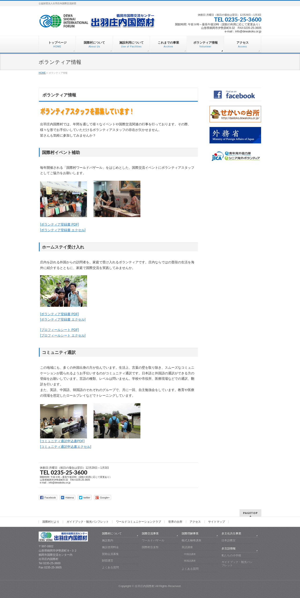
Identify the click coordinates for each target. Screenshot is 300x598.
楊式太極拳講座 (191, 540)
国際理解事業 (190, 533)
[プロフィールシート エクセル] (63, 335)
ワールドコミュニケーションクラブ (138, 521)
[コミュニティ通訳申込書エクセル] (65, 446)
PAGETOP (250, 512)
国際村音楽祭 (150, 547)
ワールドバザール (153, 540)
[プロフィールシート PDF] (59, 330)
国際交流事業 (150, 533)
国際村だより (50, 521)
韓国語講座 (190, 560)
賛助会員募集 (110, 554)
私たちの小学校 (231, 555)
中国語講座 (190, 554)
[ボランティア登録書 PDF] (59, 224)
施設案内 (107, 540)
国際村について (112, 533)
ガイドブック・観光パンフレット (88, 521)
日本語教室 (228, 540)
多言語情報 (228, 548)
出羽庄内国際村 (144, 586)
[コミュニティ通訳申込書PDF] (62, 441)
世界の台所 (175, 521)
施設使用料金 (110, 547)
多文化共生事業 (231, 533)
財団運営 (107, 560)
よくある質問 (110, 567)
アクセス (195, 521)
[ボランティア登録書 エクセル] (63, 230)
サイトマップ (216, 521)
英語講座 (187, 547)
